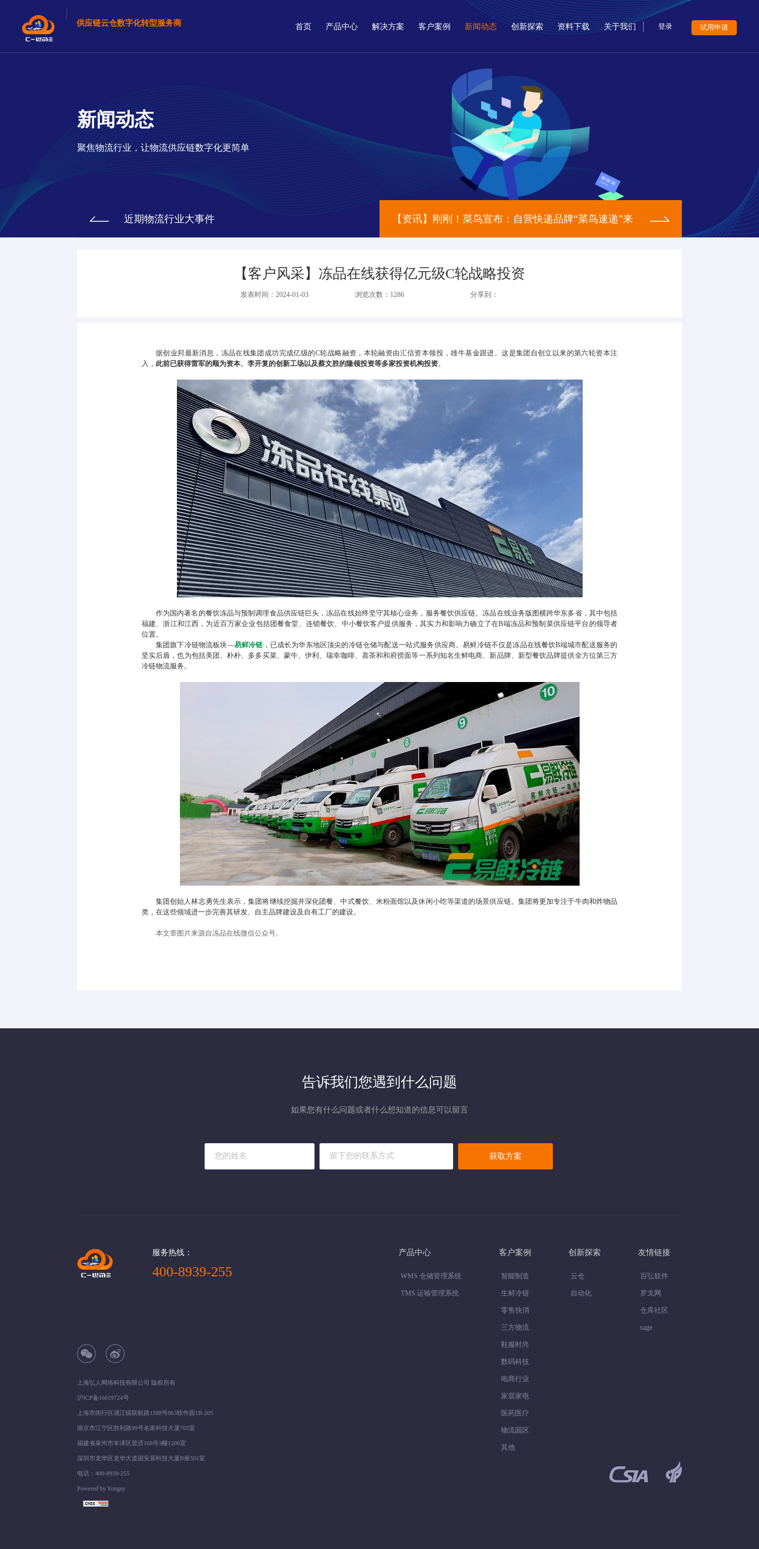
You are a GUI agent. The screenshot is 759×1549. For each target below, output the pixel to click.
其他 (508, 1447)
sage (646, 1327)
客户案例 (434, 26)
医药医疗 (515, 1413)
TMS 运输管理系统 (430, 1293)
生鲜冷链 (515, 1293)
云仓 (578, 1276)
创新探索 (527, 26)
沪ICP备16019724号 (103, 1397)
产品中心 (342, 26)
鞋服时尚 (515, 1344)
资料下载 (573, 26)
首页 (303, 26)
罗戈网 (650, 1293)
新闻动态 (481, 26)
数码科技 (515, 1362)
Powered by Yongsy (101, 1488)
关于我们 (620, 26)
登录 (665, 26)
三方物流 (515, 1327)
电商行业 (515, 1379)
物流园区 (515, 1430)
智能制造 (515, 1276)
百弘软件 (654, 1276)
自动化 (581, 1293)
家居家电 (515, 1396)
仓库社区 (654, 1310)
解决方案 (388, 26)
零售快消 (515, 1310)
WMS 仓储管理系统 (431, 1276)
